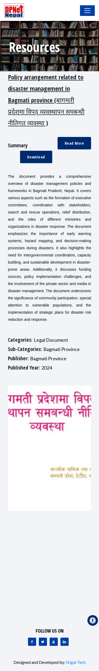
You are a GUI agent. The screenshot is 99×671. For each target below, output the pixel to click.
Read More (74, 143)
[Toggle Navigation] (87, 10)
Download (36, 156)
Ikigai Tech (76, 662)
